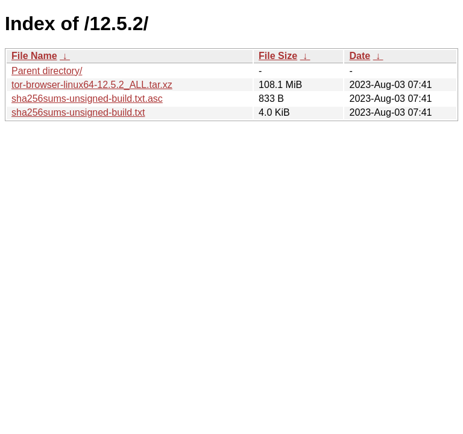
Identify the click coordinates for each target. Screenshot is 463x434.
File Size (278, 56)
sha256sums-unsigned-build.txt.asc (87, 98)
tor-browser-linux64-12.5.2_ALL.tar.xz (91, 85)
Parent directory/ (46, 71)
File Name (34, 56)
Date (359, 56)
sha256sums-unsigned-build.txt (78, 112)
